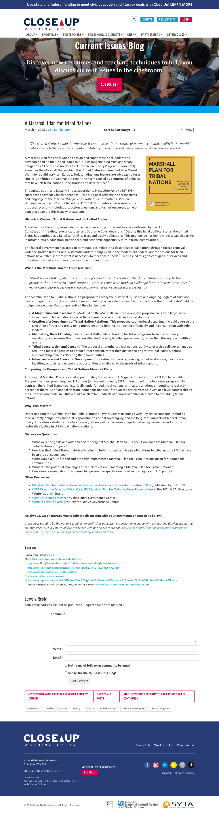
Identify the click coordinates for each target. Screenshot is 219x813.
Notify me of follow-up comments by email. (100, 665)
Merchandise (186, 745)
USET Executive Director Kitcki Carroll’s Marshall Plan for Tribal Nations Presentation (92, 489)
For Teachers (73, 34)
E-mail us (90, 772)
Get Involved (177, 34)
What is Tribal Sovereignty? (52, 502)
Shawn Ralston (60, 129)
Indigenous (33, 708)
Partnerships (151, 34)
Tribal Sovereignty (133, 708)
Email (58, 657)
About (31, 34)
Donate (147, 19)
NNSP (131, 34)
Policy (76, 708)
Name (57, 648)
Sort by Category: (117, 130)
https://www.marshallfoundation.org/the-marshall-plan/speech (54, 559)
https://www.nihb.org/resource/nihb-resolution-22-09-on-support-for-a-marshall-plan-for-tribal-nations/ (73, 563)
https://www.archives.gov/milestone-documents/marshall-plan (121, 584)
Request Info (167, 19)
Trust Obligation (160, 708)
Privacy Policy (184, 773)
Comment (58, 614)
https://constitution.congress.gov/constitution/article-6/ (52, 571)
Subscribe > (109, 84)
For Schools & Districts (105, 34)
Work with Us (163, 745)
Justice (49, 708)
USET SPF (49, 554)
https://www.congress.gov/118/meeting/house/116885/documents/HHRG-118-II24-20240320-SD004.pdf (73, 567)
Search (166, 773)
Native (63, 708)
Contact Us (143, 745)
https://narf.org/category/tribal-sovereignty (46, 576)
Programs (50, 34)
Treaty (90, 708)
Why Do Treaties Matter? (50, 498)
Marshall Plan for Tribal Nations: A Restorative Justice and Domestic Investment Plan (92, 485)
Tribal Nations (108, 708)
